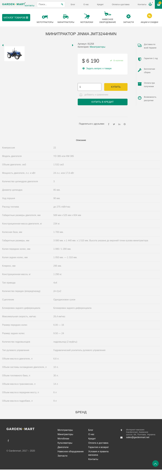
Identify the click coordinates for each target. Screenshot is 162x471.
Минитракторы (97, 47)
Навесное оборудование (71, 453)
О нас (86, 4)
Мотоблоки (63, 440)
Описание (81, 141)
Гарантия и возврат (98, 448)
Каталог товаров (19, 17)
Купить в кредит (102, 102)
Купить (116, 87)
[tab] (81, 141)
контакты (29, 5)
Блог (73, 4)
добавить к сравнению (97, 95)
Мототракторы (65, 431)
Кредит (100, 4)
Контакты (142, 4)
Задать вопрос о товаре (98, 68)
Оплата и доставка (120, 4)
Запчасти (62, 457)
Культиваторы (65, 444)
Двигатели (63, 448)
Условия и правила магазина (98, 455)
